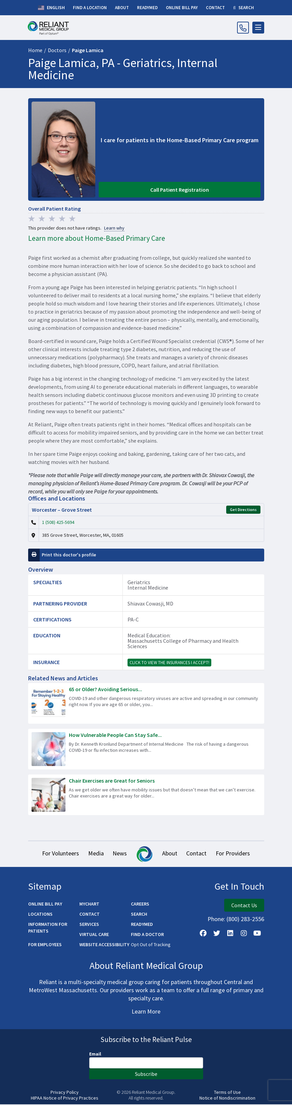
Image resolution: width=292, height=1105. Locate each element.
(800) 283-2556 (245, 919)
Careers (140, 904)
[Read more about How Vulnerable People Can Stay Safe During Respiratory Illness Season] (146, 749)
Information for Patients (47, 927)
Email (95, 1054)
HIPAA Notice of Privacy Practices (64, 1098)
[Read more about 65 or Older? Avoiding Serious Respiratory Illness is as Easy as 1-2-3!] (146, 703)
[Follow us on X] (216, 933)
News (119, 854)
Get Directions (243, 509)
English (51, 8)
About (170, 854)
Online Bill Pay (45, 904)
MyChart (89, 904)
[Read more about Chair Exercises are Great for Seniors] (146, 794)
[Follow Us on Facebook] (203, 933)
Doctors (57, 50)
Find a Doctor (147, 935)
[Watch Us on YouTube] (257, 933)
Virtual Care (94, 935)
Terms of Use (227, 1093)
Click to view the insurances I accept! (169, 662)
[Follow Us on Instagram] (244, 933)
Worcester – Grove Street (62, 509)
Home (35, 50)
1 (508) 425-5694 (58, 522)
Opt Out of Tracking (151, 945)
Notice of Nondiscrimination (227, 1098)
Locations (40, 914)
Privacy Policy (65, 1093)
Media (94, 854)
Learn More (146, 1012)
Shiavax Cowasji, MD (150, 603)
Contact (198, 854)
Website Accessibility (104, 945)
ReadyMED (142, 924)
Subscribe (146, 1074)
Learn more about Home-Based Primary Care (96, 238)
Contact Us (244, 905)
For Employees (45, 945)
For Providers (236, 854)
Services (89, 924)
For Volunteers (57, 854)
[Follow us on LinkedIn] (230, 933)
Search (139, 914)
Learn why (114, 228)
